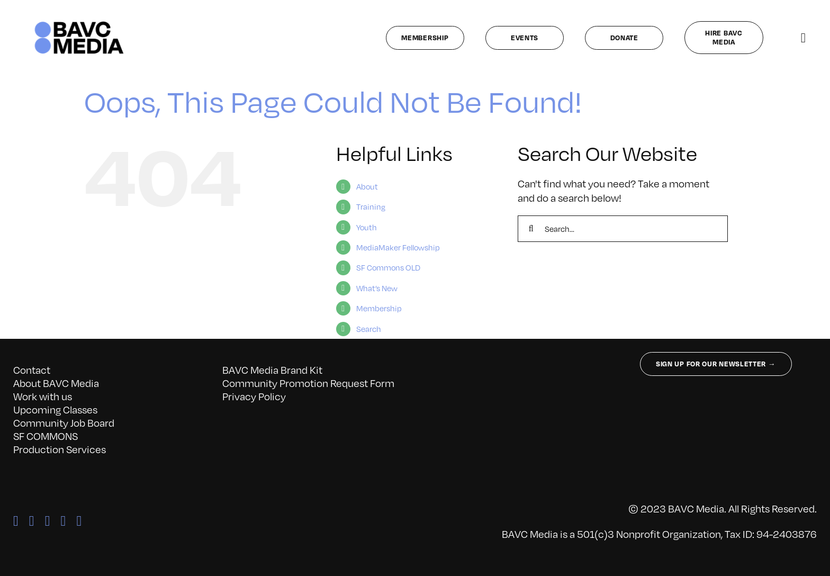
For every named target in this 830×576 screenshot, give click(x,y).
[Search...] (623, 228)
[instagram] (47, 521)
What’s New (377, 288)
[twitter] (31, 521)
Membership (379, 308)
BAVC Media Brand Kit (272, 369)
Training (370, 206)
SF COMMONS (45, 436)
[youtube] (79, 521)
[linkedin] (63, 521)
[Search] (531, 228)
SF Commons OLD (388, 267)
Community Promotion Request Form (308, 383)
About (367, 186)
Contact (31, 369)
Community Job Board (63, 422)
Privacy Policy (254, 396)
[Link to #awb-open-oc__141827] (803, 37)
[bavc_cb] (79, 24)
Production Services (59, 449)
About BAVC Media (56, 383)
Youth (366, 227)
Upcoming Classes (55, 409)
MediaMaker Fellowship (398, 247)
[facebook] (16, 521)
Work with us (42, 396)
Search (368, 328)
